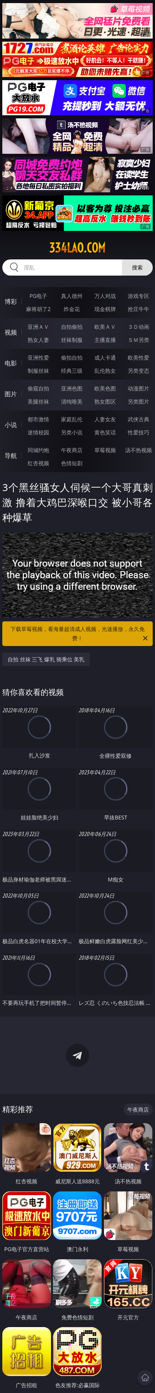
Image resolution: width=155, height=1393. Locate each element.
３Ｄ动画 (138, 326)
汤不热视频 (138, 450)
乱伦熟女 (105, 370)
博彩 (11, 301)
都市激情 (38, 419)
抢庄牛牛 (138, 309)
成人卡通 (105, 357)
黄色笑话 (105, 432)
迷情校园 (38, 432)
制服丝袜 (38, 370)
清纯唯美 (71, 401)
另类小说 (71, 432)
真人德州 (71, 295)
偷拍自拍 (71, 357)
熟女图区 (105, 401)
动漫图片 (138, 388)
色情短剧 (71, 463)
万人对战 (105, 295)
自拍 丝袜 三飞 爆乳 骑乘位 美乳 (46, 659)
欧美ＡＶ (105, 326)
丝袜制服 (71, 339)
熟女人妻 (38, 339)
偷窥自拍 (38, 388)
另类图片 (138, 401)
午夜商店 (71, 450)
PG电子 (39, 295)
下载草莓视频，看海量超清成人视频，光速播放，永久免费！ (79, 634)
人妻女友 (105, 419)
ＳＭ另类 (138, 339)
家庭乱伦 (71, 419)
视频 (11, 332)
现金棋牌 (105, 309)
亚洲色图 (71, 388)
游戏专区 (138, 295)
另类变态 (138, 370)
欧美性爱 (138, 357)
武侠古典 (138, 419)
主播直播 (105, 339)
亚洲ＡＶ (38, 326)
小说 (11, 425)
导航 (11, 455)
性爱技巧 (138, 432)
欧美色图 (105, 388)
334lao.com (77, 248)
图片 (11, 394)
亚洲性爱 (38, 357)
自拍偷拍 (71, 326)
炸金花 (72, 309)
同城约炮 (38, 450)
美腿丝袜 (38, 401)
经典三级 (71, 370)
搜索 (137, 267)
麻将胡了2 (38, 309)
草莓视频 (105, 450)
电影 (11, 363)
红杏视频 (38, 463)
